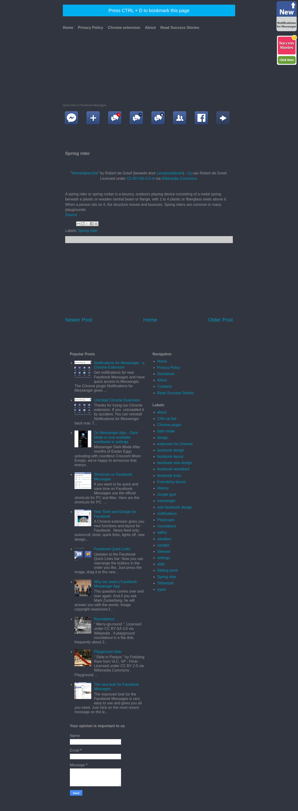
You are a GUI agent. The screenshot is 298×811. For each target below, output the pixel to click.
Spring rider (88, 231)
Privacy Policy (90, 28)
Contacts (164, 386)
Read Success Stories (179, 28)
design (162, 438)
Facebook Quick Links (112, 549)
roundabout (166, 526)
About (150, 28)
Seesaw (163, 551)
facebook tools (169, 476)
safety (162, 532)
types (161, 589)
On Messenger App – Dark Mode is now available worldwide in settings (116, 437)
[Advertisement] (148, 66)
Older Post (220, 320)
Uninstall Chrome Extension (117, 400)
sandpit (163, 545)
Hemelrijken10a (85, 173)
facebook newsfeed (173, 469)
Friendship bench (171, 482)
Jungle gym (166, 494)
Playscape (165, 520)
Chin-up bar (167, 419)
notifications (167, 514)
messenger (166, 501)
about (161, 412)
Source (71, 215)
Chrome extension (124, 28)
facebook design (170, 450)
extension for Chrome (175, 444)
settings (163, 558)
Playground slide (107, 652)
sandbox (164, 539)
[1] (189, 173)
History (163, 488)
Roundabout (104, 619)
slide (161, 564)
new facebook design (174, 507)
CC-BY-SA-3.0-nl (141, 178)
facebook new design (174, 463)
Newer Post (78, 320)
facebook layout (170, 456)
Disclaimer (166, 374)
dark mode (166, 431)
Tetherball (165, 583)
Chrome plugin (169, 425)
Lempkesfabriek (170, 173)
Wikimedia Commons (179, 178)
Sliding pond (167, 570)
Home (68, 28)
